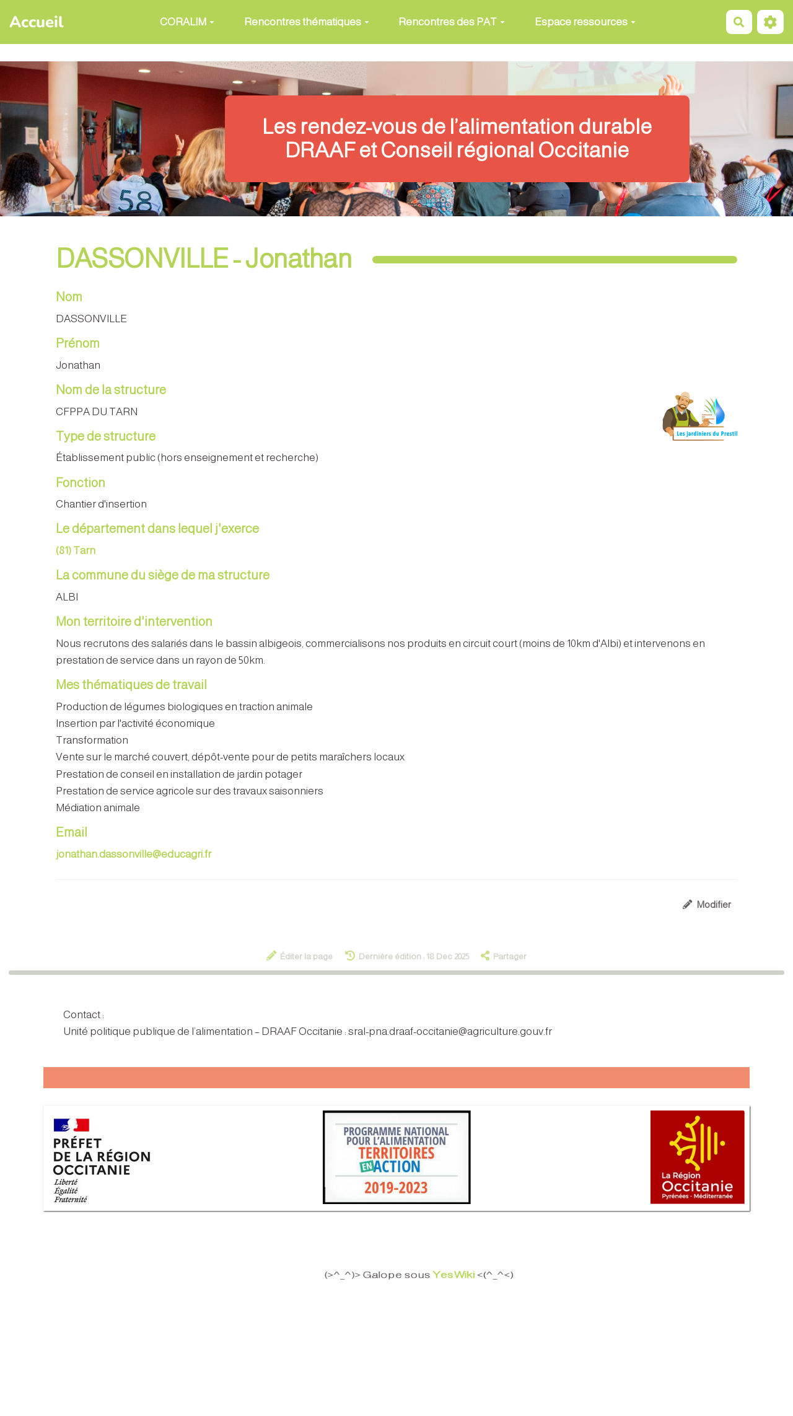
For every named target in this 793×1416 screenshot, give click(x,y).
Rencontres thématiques (306, 22)
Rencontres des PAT (451, 22)
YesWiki (460, 1274)
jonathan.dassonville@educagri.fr (133, 854)
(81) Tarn (75, 550)
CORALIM (187, 22)
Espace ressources (585, 22)
